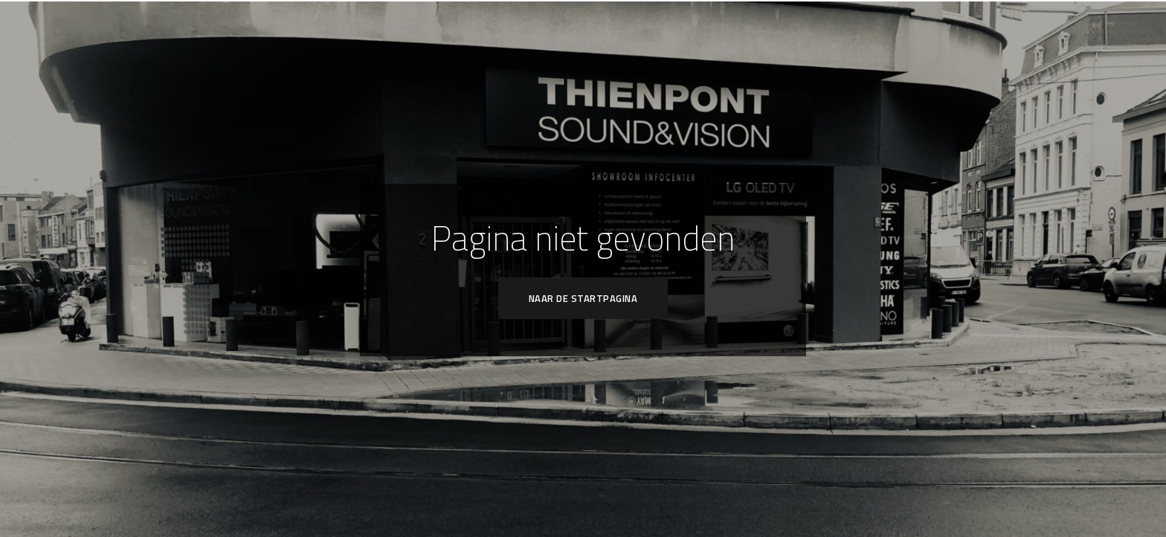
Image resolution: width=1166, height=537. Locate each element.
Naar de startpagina (583, 298)
